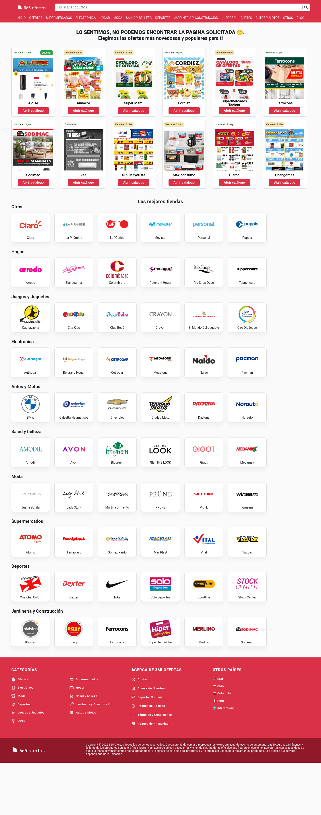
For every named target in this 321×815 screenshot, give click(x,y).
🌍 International (224, 759)
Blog (300, 18)
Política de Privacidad (150, 775)
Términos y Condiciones (151, 766)
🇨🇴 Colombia (222, 744)
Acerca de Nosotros (148, 740)
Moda (117, 18)
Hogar (104, 18)
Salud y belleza (139, 18)
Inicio (21, 18)
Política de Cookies (148, 757)
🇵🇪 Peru (218, 752)
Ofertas (35, 18)
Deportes (162, 18)
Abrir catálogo (33, 110)
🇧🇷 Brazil (219, 730)
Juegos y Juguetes (237, 18)
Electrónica (86, 18)
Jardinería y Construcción (196, 18)
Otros (288, 18)
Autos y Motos (267, 18)
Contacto (140, 731)
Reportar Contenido (148, 748)
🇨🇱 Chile (218, 737)
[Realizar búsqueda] (306, 7)
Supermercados (59, 18)
